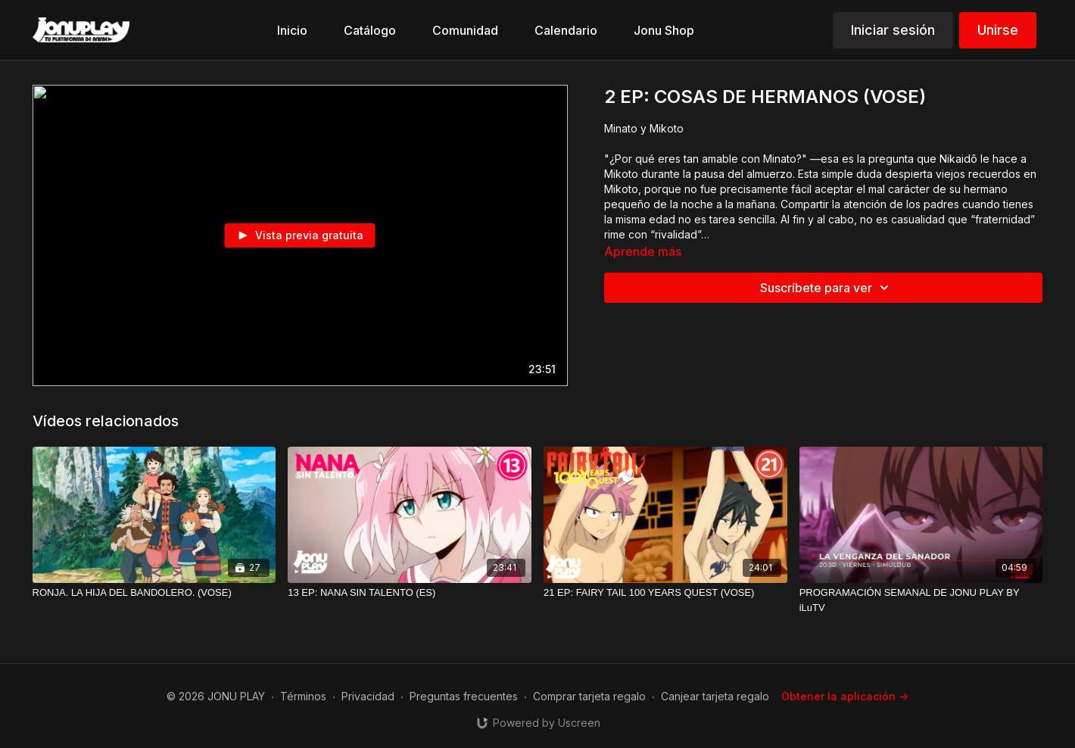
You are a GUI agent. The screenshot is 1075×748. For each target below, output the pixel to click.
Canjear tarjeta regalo (715, 696)
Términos (303, 696)
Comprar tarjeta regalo (589, 696)
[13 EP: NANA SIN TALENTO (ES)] (409, 592)
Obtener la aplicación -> (844, 696)
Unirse (997, 30)
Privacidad (367, 696)
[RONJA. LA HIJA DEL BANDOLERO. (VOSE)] (154, 592)
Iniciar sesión (893, 30)
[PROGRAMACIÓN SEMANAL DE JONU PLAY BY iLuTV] (921, 600)
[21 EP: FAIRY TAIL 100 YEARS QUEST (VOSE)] (665, 592)
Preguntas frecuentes (464, 696)
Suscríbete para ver (826, 288)
